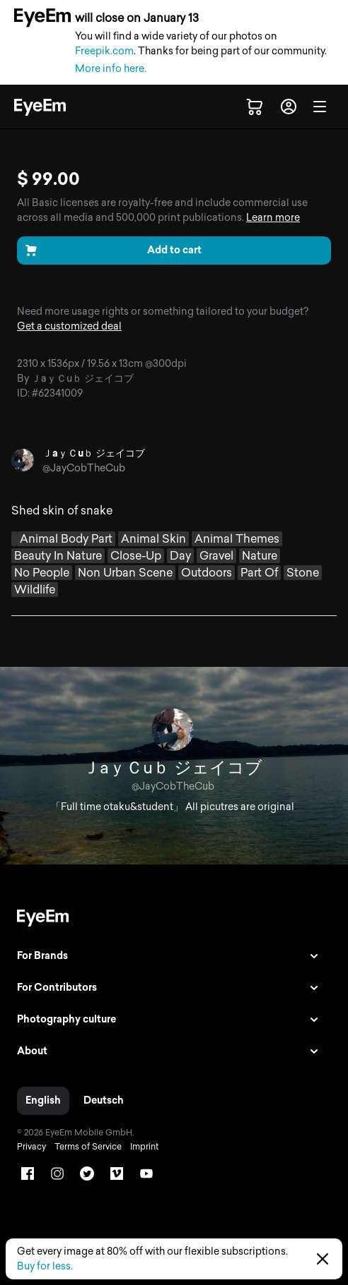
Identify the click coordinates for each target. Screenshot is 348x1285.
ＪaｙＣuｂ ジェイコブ (93, 453)
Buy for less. (45, 1266)
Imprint (144, 1147)
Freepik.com (104, 51)
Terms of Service (88, 1147)
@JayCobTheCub (83, 468)
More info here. (110, 69)
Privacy (31, 1147)
